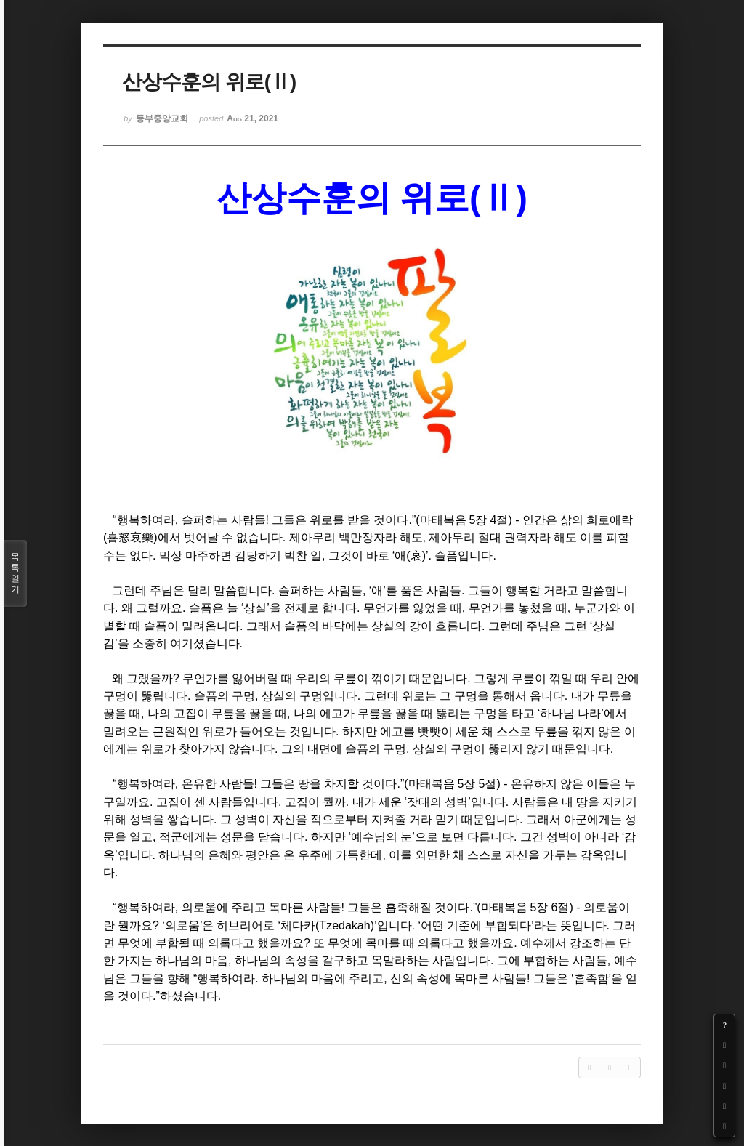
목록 (15, 573)
